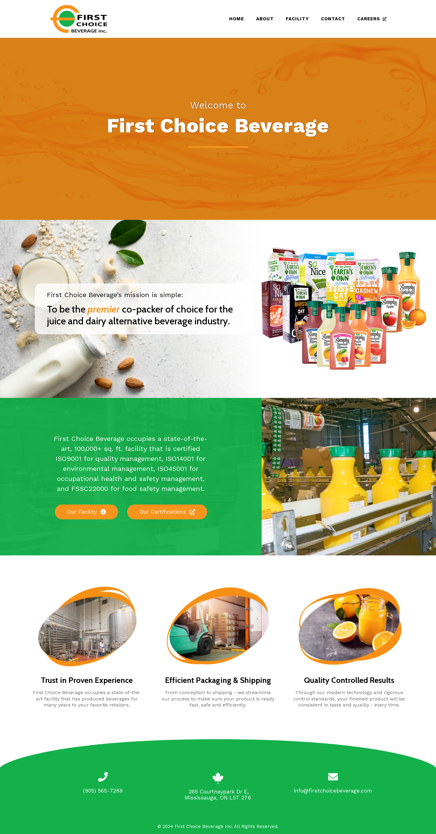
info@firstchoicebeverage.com (333, 790)
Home (236, 19)
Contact (333, 19)
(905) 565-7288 (103, 790)
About (265, 19)
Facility (297, 19)
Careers (368, 19)
